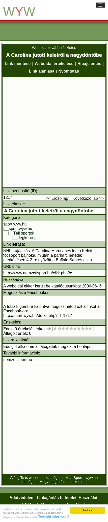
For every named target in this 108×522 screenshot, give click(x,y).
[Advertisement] (54, 132)
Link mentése (18, 63)
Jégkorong (27, 238)
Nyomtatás (68, 71)
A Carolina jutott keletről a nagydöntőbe (48, 210)
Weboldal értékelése (54, 63)
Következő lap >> (88, 198)
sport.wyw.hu (20, 228)
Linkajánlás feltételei (56, 498)
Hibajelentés (89, 63)
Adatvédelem (22, 498)
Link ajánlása (42, 71)
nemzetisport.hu (17, 359)
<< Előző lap (57, 198)
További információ (53, 517)
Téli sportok (23, 233)
